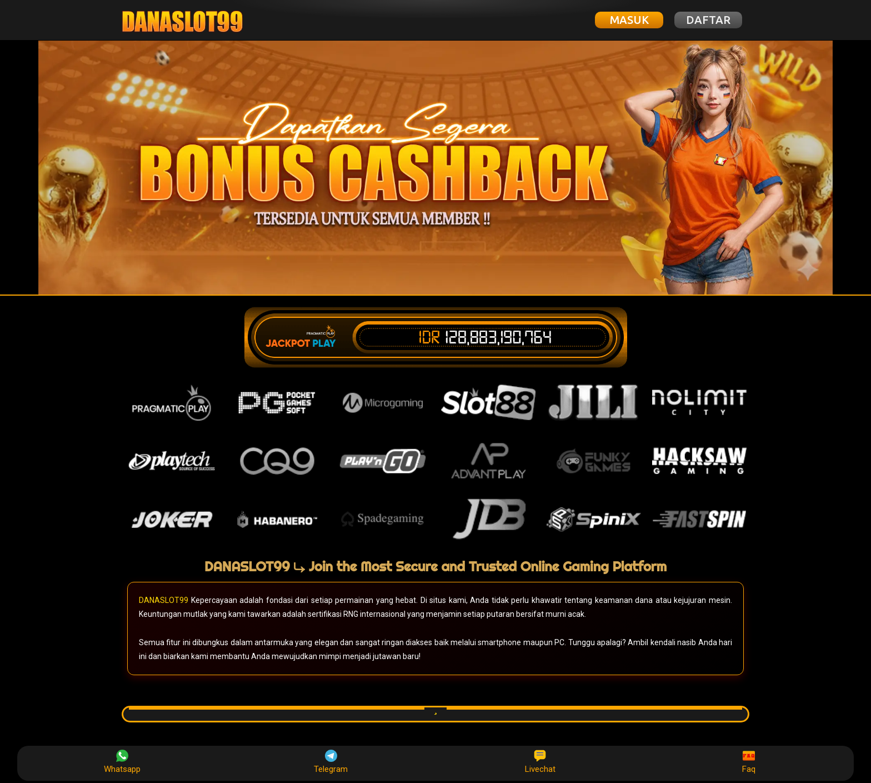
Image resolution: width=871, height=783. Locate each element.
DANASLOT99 (163, 600)
